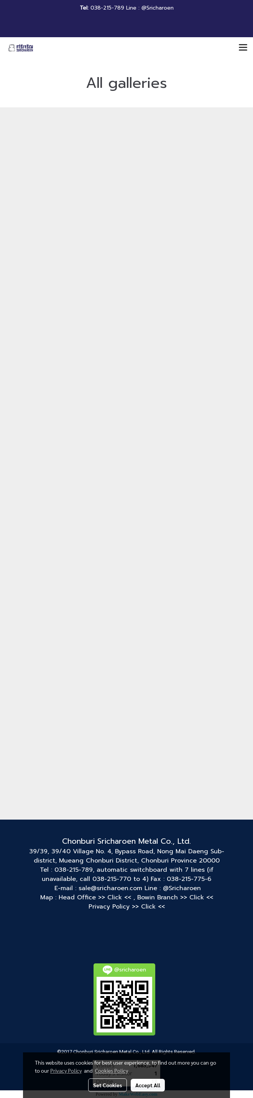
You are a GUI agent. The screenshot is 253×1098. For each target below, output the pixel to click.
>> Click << (115, 897)
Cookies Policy (111, 1070)
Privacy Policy (66, 1070)
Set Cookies (107, 1085)
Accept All (147, 1085)
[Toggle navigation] (243, 48)
